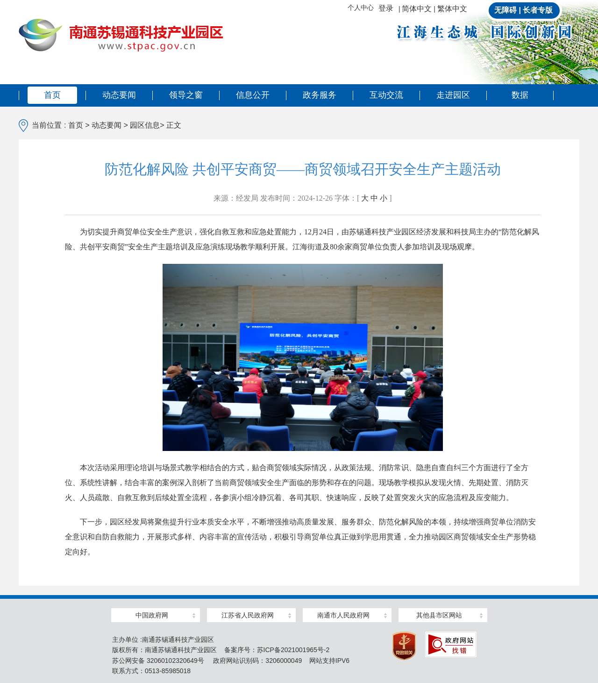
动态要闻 (119, 95)
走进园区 (453, 95)
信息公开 (253, 95)
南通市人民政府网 (343, 615)
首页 (52, 95)
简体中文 (417, 9)
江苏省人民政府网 (247, 615)
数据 (520, 95)
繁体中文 (452, 9)
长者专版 (538, 10)
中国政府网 (151, 615)
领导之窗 (186, 95)
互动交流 (386, 95)
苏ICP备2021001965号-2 (293, 650)
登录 (385, 8)
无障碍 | (507, 10)
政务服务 (319, 95)
